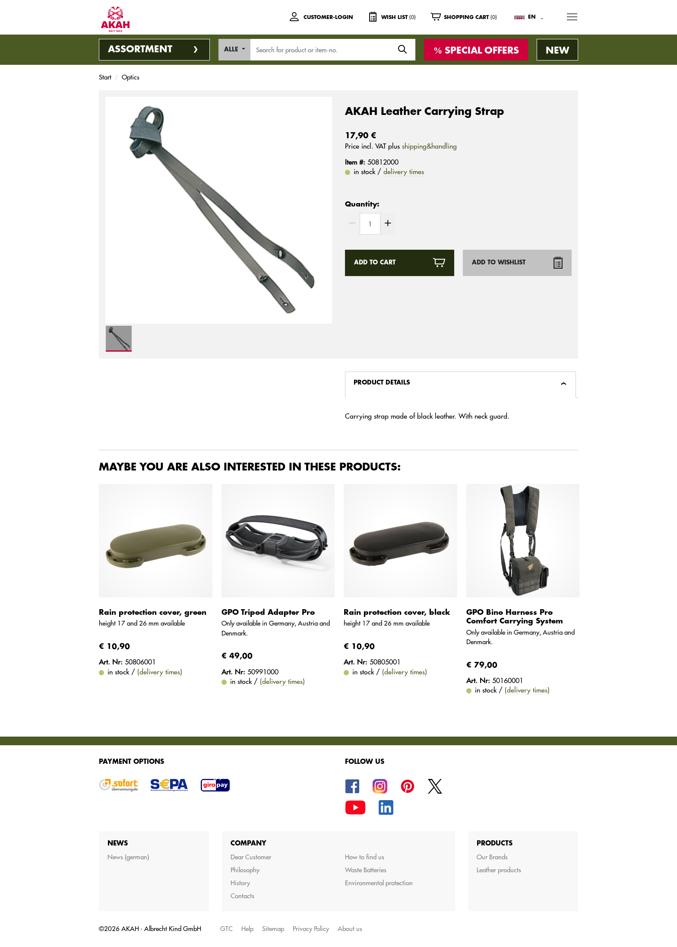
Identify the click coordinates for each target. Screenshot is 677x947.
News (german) (128, 857)
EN (532, 16)
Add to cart (374, 262)
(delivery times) (159, 671)
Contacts (242, 896)
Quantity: (362, 204)
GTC (226, 929)
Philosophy (245, 870)
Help (247, 929)
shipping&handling (429, 146)
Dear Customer (251, 857)
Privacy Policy (311, 929)
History (240, 883)
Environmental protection (379, 883)
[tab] (460, 385)
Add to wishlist (498, 262)
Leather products (499, 870)
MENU (572, 15)
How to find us (364, 857)
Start (105, 77)
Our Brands (492, 857)
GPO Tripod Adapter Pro (268, 612)
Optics (130, 77)
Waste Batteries (365, 870)
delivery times (403, 171)
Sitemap (273, 929)
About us (350, 929)
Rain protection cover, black (397, 612)
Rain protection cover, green (152, 612)
